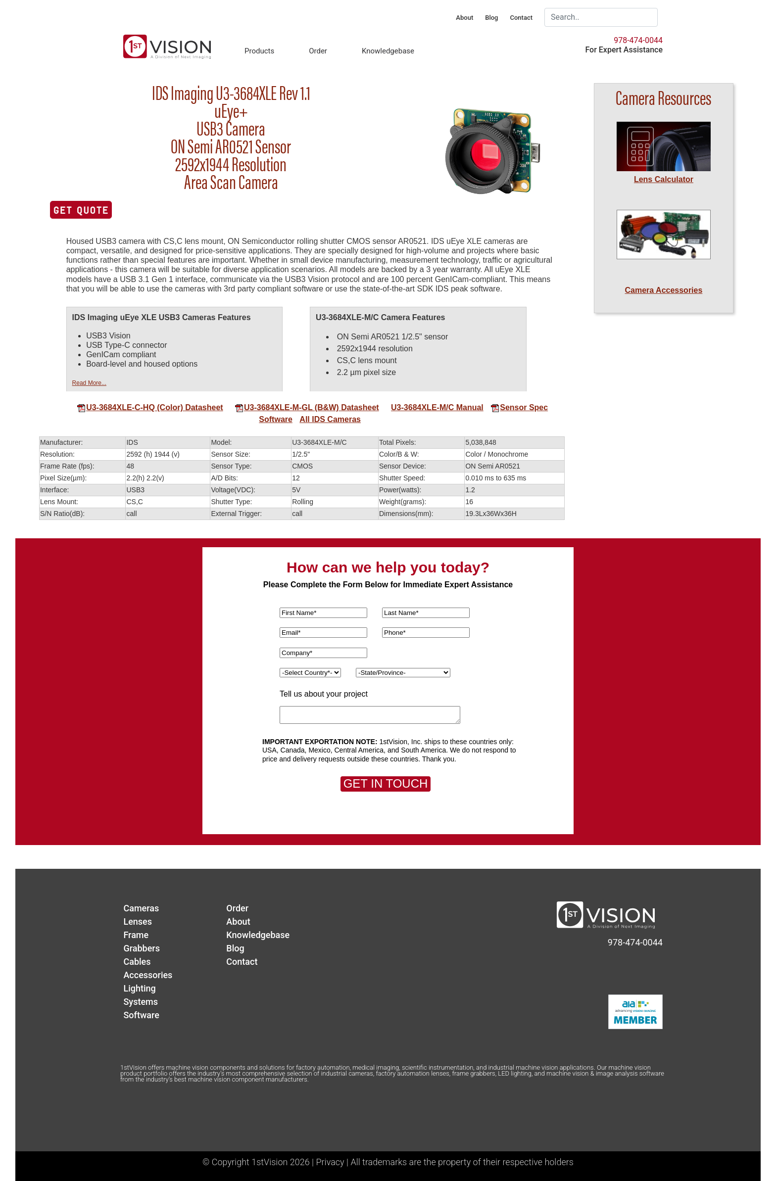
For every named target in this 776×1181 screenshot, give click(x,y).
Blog (491, 17)
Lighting (139, 988)
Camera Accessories (664, 290)
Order (318, 51)
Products (259, 51)
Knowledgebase (388, 51)
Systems (140, 1001)
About (464, 17)
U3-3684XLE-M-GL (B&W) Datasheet (307, 407)
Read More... (89, 382)
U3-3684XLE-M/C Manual (437, 407)
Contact (521, 17)
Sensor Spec (519, 407)
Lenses (137, 921)
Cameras (141, 908)
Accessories (147, 975)
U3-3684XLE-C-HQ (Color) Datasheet (150, 407)
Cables (136, 961)
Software (275, 419)
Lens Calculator (663, 179)
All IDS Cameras (330, 419)
